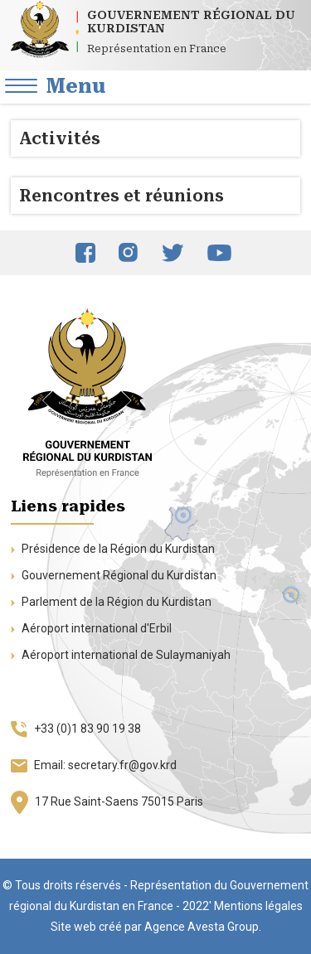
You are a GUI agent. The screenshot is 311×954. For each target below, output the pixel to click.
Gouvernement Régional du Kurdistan (113, 575)
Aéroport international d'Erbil (91, 628)
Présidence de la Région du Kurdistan (113, 548)
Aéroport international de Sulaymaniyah (121, 654)
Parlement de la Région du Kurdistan (111, 601)
